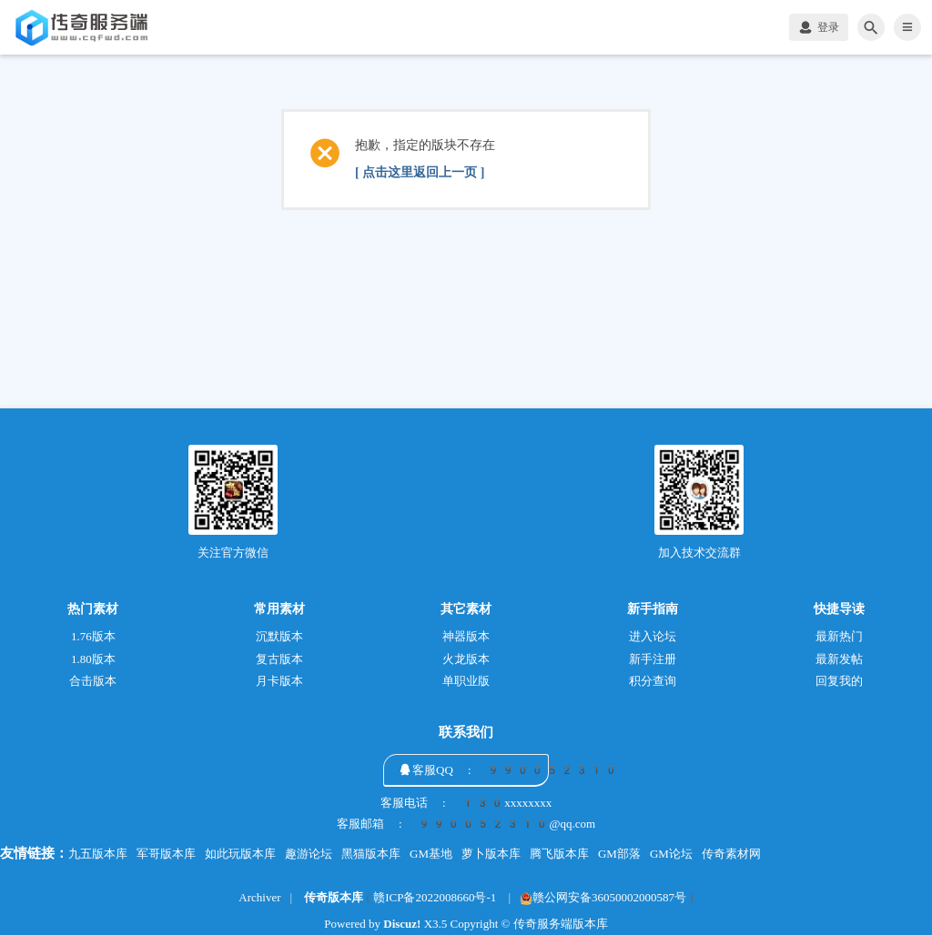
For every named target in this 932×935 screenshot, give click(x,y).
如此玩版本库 (240, 853)
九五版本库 (97, 853)
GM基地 (431, 853)
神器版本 (466, 636)
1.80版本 (93, 659)
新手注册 (652, 659)
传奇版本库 (333, 897)
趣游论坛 (308, 853)
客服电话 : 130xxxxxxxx (466, 803)
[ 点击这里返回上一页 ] (419, 172)
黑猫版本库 (370, 853)
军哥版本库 (166, 853)
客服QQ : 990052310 (515, 770)
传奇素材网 (731, 853)
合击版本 (92, 681)
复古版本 (279, 659)
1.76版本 (93, 636)
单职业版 (466, 681)
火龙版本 (466, 659)
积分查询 (652, 681)
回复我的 (839, 681)
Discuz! (401, 923)
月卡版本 (279, 681)
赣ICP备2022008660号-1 (434, 897)
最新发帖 (839, 659)
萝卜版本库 (491, 853)
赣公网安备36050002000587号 (603, 897)
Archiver (259, 897)
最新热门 (839, 636)
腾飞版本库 (559, 853)
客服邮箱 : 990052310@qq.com (466, 824)
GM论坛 (671, 853)
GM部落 (619, 853)
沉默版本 (279, 636)
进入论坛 (652, 636)
